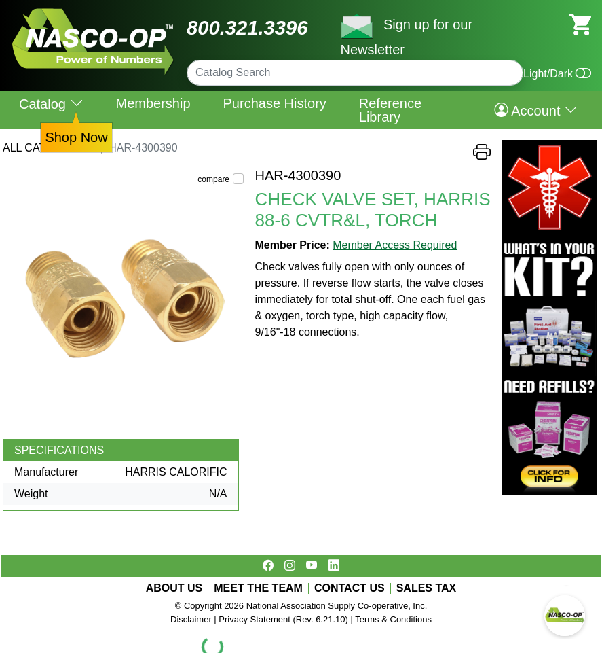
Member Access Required (395, 245)
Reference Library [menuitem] (390, 110)
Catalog (51, 103)
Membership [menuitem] (152, 103)
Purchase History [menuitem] (274, 103)
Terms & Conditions (393, 619)
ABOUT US (174, 588)
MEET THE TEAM (258, 588)
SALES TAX (426, 588)
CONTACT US (349, 588)
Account (536, 110)
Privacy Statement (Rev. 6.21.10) (283, 619)
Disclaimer (191, 619)
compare (213, 179)
